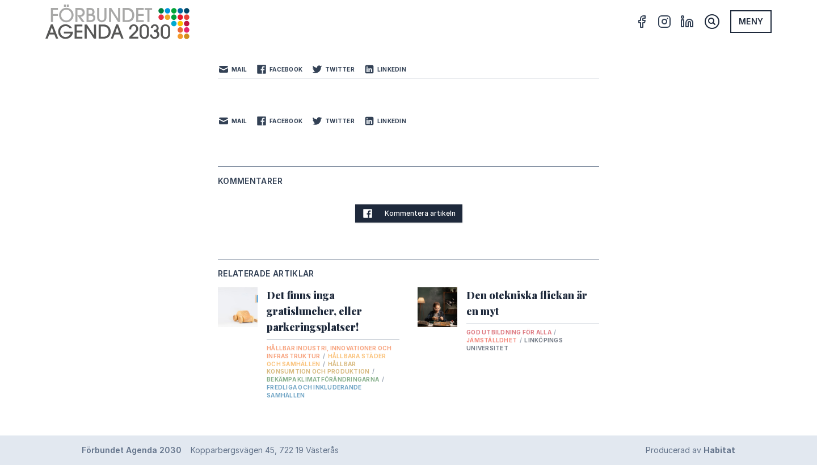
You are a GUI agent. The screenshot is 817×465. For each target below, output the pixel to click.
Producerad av (690, 450)
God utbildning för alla (509, 332)
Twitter (333, 69)
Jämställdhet (492, 340)
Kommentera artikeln (409, 213)
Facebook (279, 69)
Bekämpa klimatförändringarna (323, 379)
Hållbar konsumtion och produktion (319, 368)
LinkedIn (385, 69)
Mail (232, 69)
